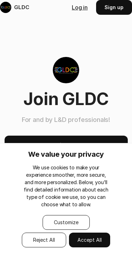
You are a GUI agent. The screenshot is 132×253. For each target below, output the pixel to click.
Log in (80, 7)
